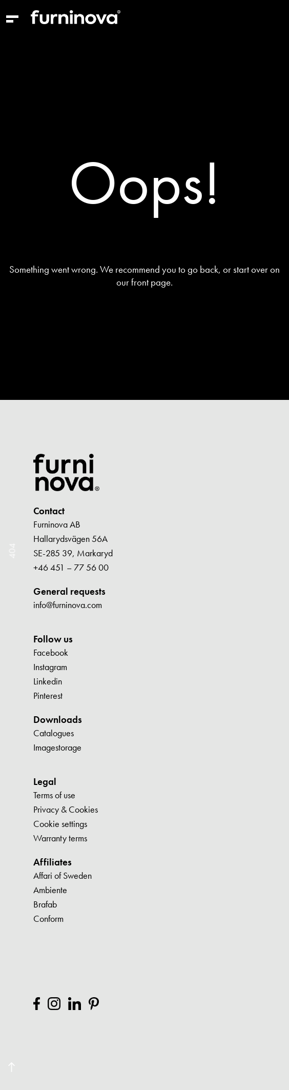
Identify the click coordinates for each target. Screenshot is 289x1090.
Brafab (45, 904)
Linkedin (47, 681)
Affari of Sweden (62, 875)
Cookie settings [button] (60, 824)
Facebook (50, 652)
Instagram (50, 667)
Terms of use (54, 795)
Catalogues (53, 733)
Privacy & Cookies (65, 809)
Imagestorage (57, 747)
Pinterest (48, 695)
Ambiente (50, 890)
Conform (48, 918)
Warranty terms (60, 838)
